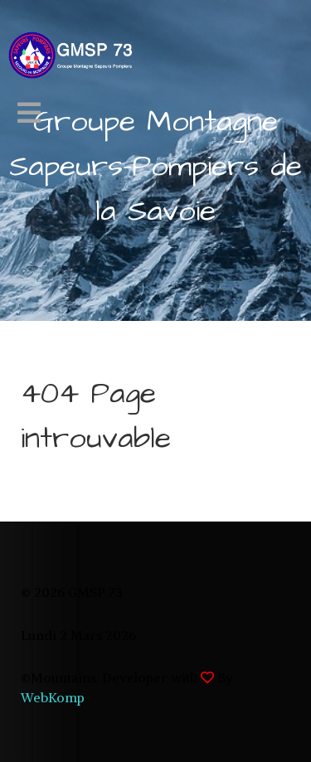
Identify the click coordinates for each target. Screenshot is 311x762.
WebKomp (53, 697)
